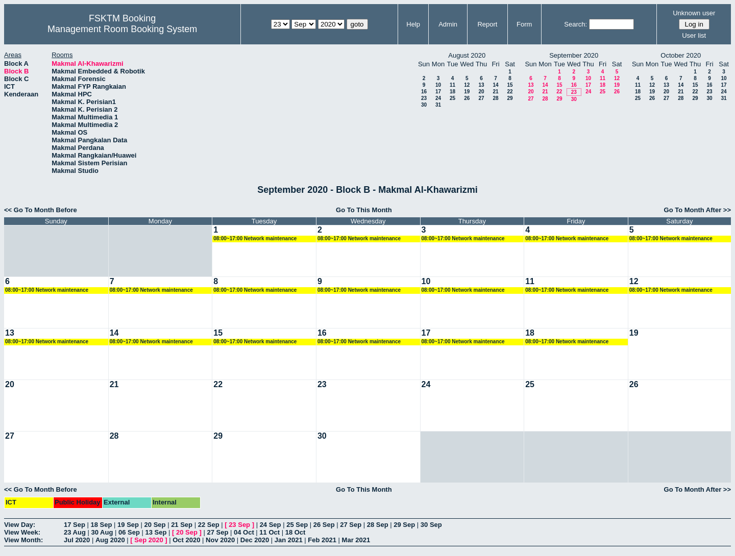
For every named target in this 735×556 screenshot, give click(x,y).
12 (467, 85)
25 (452, 98)
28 (495, 98)
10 (438, 85)
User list (694, 35)
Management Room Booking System (122, 29)
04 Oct (244, 532)
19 (467, 91)
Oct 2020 (186, 540)
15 (509, 85)
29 (509, 98)
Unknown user (694, 13)
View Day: (19, 524)
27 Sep (350, 524)
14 (495, 85)
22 (509, 91)
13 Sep (155, 532)
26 (467, 98)
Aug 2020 (110, 540)
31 (438, 105)
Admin (447, 24)
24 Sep (270, 524)
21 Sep (181, 524)
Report (487, 24)
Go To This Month (364, 210)
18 (452, 91)
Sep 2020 (148, 540)
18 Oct (295, 532)
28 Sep (377, 524)
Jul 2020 (77, 540)
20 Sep (155, 524)
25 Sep (297, 524)
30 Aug (102, 532)
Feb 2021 (322, 540)
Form (524, 24)
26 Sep (324, 524)
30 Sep (431, 524)
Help (413, 24)
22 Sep (208, 524)
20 (481, 91)
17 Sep (74, 524)
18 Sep (101, 524)
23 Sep (239, 524)
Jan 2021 (289, 540)
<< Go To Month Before (40, 210)
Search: (575, 24)
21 (495, 91)
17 (438, 91)
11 (452, 85)
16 (424, 91)
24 (438, 98)
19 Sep (128, 524)
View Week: (22, 532)
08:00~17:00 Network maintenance (255, 238)
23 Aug (75, 532)
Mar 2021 (356, 540)
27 (481, 98)
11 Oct (269, 532)
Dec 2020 (254, 540)
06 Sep (129, 532)
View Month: (23, 540)
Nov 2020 (220, 540)
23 (424, 98)
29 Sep (404, 524)
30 (424, 105)
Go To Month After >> (697, 210)
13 (481, 85)
